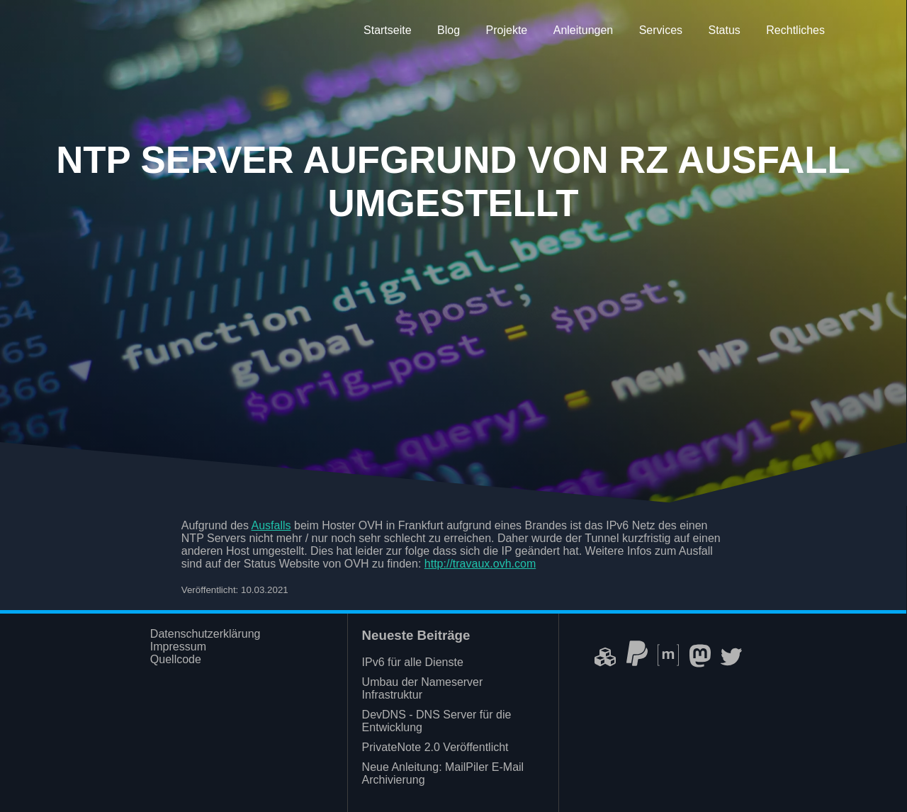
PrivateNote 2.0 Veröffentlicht (435, 747)
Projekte (507, 30)
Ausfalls (271, 525)
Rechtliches (795, 30)
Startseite (388, 30)
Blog (448, 30)
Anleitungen (583, 30)
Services (660, 30)
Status (724, 30)
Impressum (178, 647)
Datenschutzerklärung (205, 634)
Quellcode (175, 659)
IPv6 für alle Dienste (412, 662)
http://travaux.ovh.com (480, 564)
